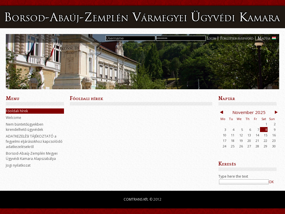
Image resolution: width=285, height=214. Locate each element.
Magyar (264, 38)
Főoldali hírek (17, 110)
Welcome (13, 117)
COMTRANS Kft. (136, 199)
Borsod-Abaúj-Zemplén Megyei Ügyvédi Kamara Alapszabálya (32, 156)
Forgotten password (236, 38)
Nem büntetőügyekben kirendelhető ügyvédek (24, 127)
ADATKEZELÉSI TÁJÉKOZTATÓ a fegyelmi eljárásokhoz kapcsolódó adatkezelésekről (34, 141)
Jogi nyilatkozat (18, 165)
